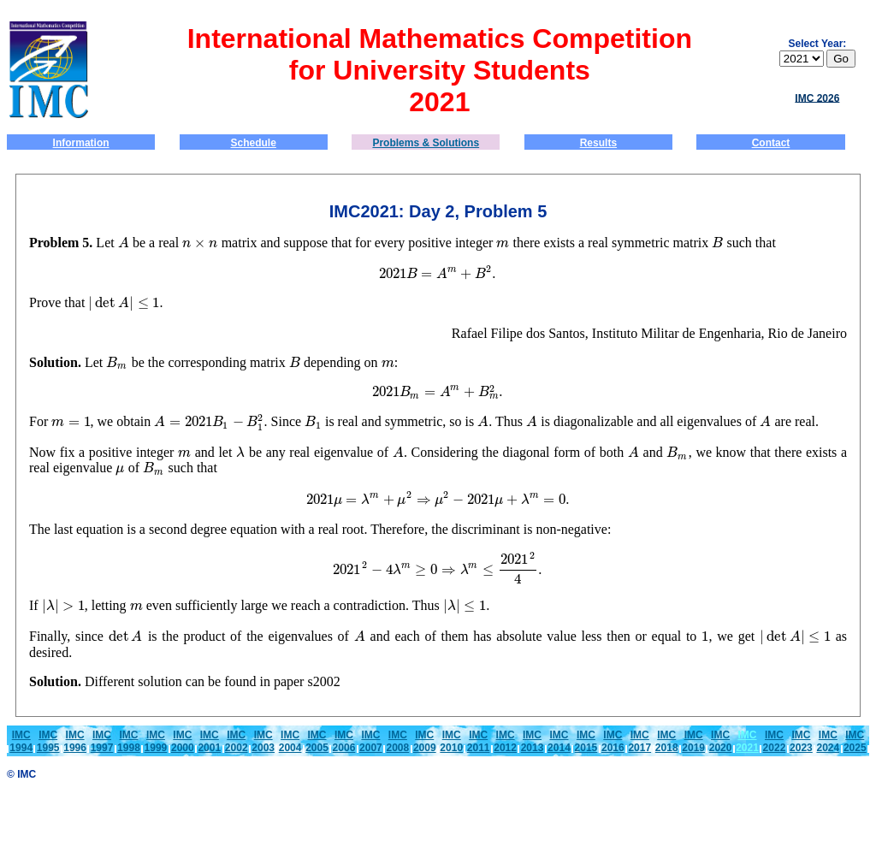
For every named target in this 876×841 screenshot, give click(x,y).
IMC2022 (774, 741)
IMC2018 (666, 741)
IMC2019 (693, 741)
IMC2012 (505, 741)
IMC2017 (639, 741)
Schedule (253, 143)
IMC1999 (156, 741)
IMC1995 (48, 741)
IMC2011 (478, 741)
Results (598, 143)
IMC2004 (290, 741)
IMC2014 (559, 741)
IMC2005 (316, 741)
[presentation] (123, 242)
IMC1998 (128, 741)
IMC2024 (827, 741)
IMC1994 (21, 741)
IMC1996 (74, 741)
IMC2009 (424, 741)
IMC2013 (532, 741)
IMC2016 (612, 741)
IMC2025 (855, 741)
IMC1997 (102, 741)
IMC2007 (370, 741)
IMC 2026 (817, 98)
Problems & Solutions (425, 143)
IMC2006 (344, 741)
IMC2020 (720, 741)
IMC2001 (209, 741)
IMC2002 (236, 741)
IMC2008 (397, 741)
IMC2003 (263, 741)
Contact (771, 143)
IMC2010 (451, 741)
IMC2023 (801, 741)
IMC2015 (586, 741)
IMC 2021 (747, 741)
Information (81, 143)
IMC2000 (182, 741)
